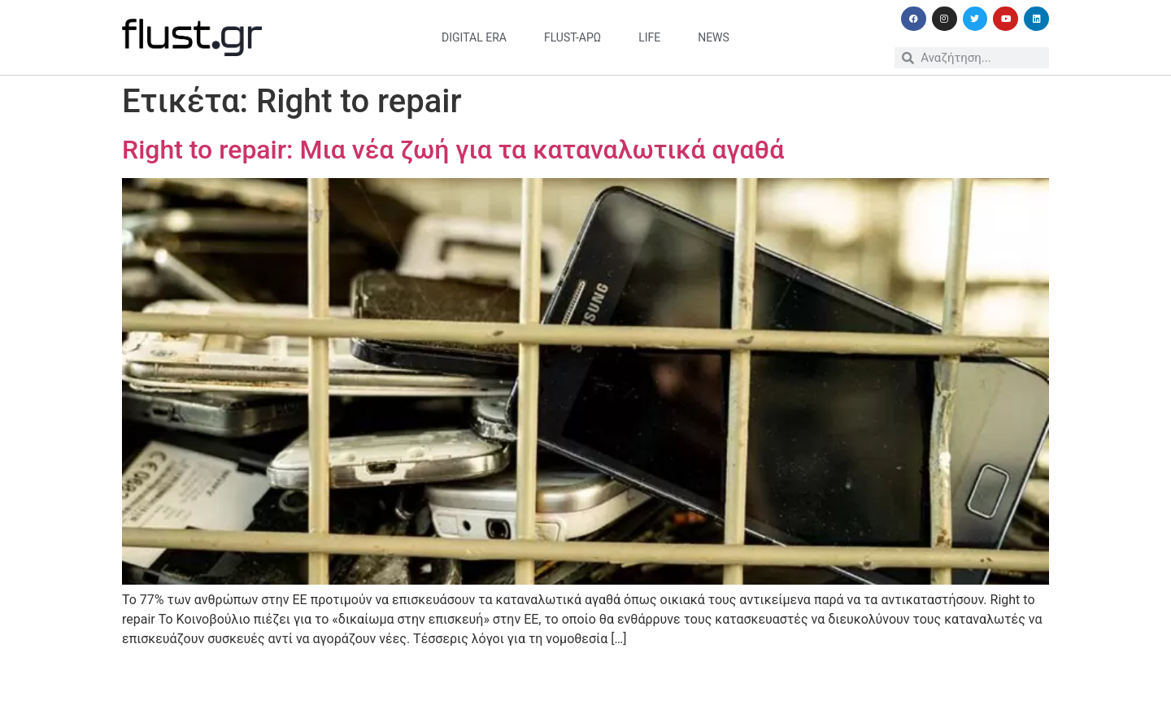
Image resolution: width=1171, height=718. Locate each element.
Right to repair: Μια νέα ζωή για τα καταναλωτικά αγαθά (453, 149)
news (713, 37)
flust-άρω (572, 37)
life (649, 37)
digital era (474, 37)
